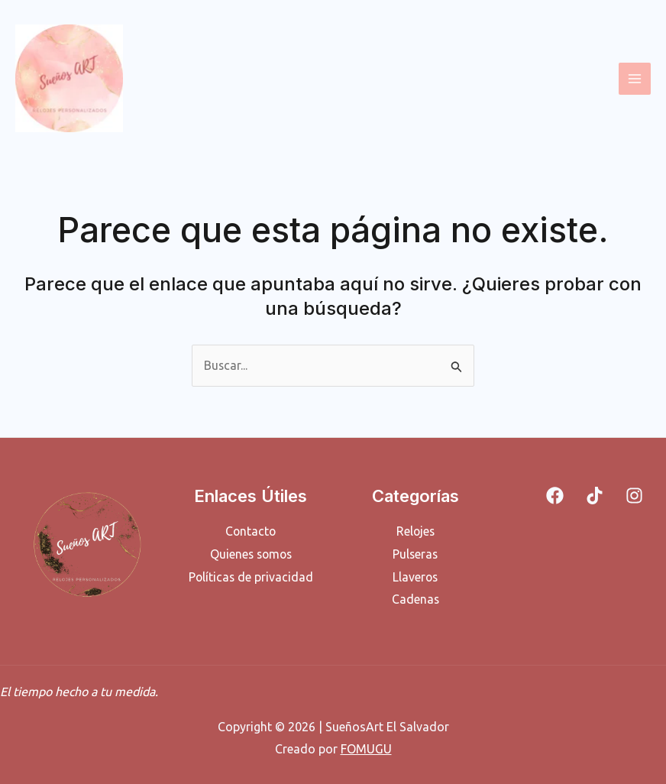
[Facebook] (555, 495)
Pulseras (415, 554)
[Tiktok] (594, 495)
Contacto (250, 531)
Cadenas (415, 599)
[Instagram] (634, 495)
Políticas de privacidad (251, 576)
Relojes (415, 531)
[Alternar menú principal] (635, 79)
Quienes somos (250, 554)
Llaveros (415, 576)
